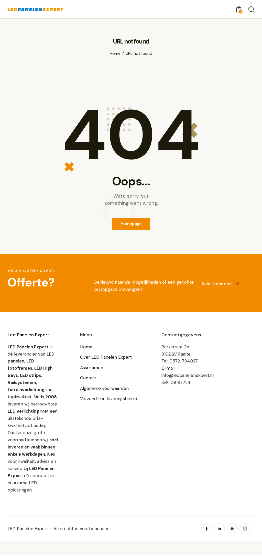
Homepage (131, 224)
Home (115, 53)
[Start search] (251, 10)
